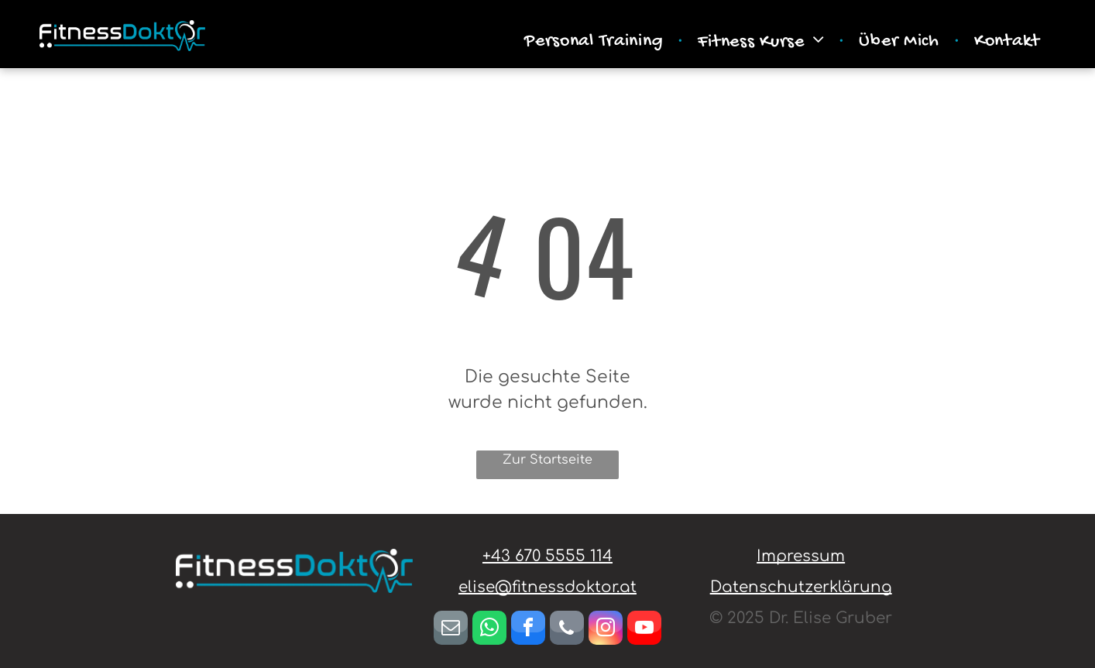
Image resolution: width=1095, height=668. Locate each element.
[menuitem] (595, 42)
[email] (451, 630)
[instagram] (606, 630)
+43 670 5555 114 (547, 556)
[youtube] (644, 630)
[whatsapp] (489, 630)
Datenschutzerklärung (801, 587)
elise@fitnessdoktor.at (547, 587)
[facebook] (528, 630)
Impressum (801, 556)
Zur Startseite (547, 460)
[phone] (567, 630)
